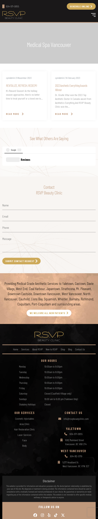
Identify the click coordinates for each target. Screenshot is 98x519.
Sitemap (63, 508)
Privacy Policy (37, 508)
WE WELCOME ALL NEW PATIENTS (47, 290)
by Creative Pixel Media (61, 514)
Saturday (23, 371)
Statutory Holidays (27, 382)
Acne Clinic (25, 401)
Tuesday (23, 349)
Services (25, 327)
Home (15, 327)
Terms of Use (51, 508)
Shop (63, 327)
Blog (70, 327)
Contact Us (80, 327)
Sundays (23, 376)
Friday (22, 366)
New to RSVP (52, 327)
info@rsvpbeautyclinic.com (76, 396)
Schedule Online (80, 6)
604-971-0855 (76, 411)
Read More (12, 113)
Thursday (23, 360)
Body (24, 423)
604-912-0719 (76, 434)
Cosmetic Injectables (24, 396)
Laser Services (24, 412)
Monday (22, 344)
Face (24, 418)
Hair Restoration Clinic (24, 407)
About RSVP (37, 327)
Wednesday (24, 355)
